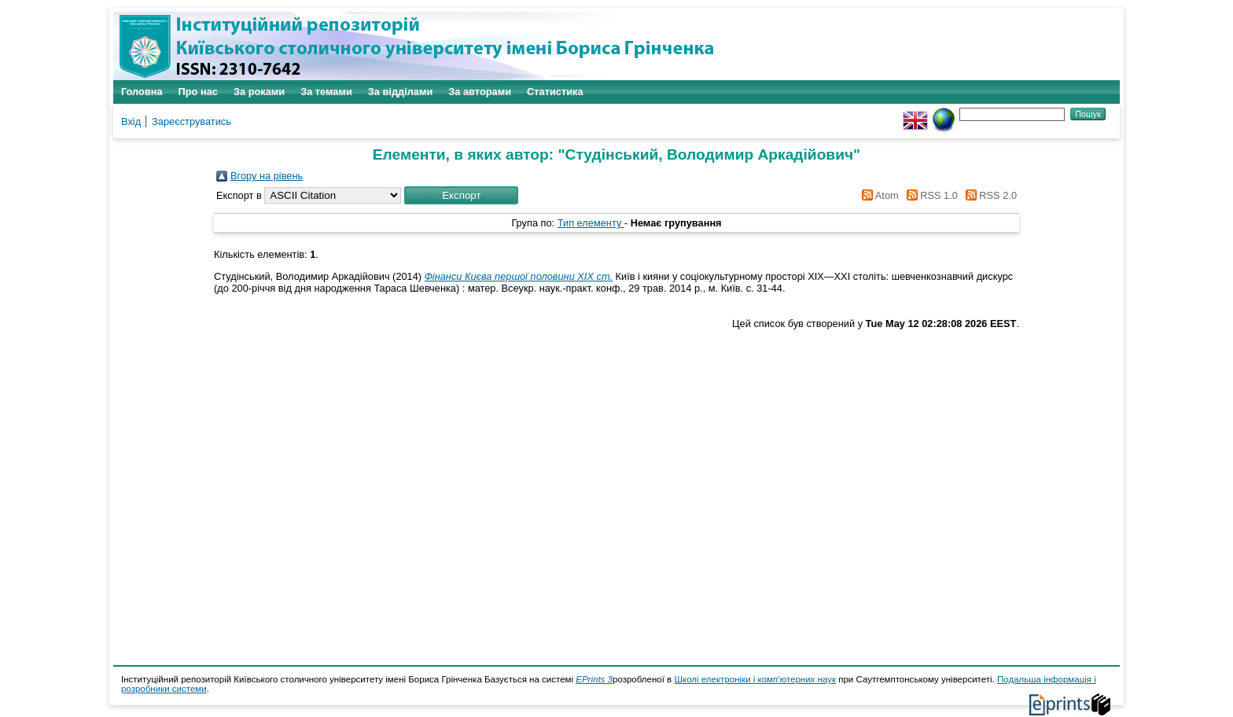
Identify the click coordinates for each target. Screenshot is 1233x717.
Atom (878, 195)
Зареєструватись (191, 121)
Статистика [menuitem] (555, 91)
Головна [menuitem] (142, 91)
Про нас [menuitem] (198, 91)
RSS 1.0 (929, 195)
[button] (461, 195)
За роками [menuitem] (259, 91)
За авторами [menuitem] (479, 91)
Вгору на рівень (266, 176)
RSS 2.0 (988, 195)
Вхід (131, 121)
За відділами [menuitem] (400, 91)
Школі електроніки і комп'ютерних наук (755, 679)
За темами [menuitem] (326, 91)
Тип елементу (591, 223)
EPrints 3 (594, 679)
